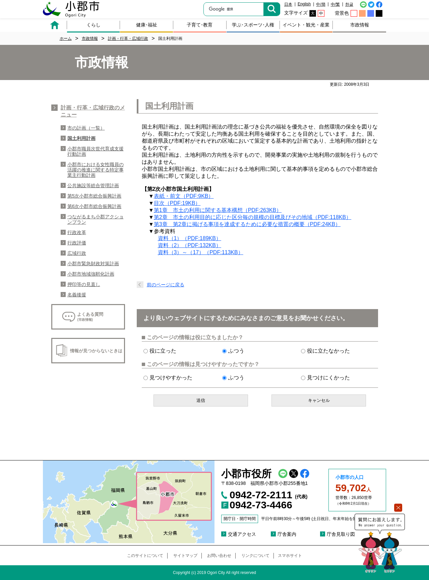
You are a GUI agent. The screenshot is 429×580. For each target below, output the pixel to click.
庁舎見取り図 (341, 534)
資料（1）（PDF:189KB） (189, 238)
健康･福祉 (146, 24)
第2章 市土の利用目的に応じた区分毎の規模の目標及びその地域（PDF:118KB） (252, 217)
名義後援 (76, 294)
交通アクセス (242, 534)
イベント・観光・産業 (306, 24)
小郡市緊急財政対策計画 (93, 263)
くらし (93, 24)
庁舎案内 (287, 534)
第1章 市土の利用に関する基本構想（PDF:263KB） (218, 210)
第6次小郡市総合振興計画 (94, 206)
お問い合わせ (219, 555)
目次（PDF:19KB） (177, 203)
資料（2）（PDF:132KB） (189, 245)
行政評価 (76, 242)
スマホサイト (290, 555)
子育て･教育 (199, 24)
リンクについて (255, 555)
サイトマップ (185, 555)
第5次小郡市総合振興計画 (94, 196)
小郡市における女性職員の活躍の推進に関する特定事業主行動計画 (95, 170)
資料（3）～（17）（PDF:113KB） (200, 252)
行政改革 (76, 232)
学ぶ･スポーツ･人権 (253, 24)
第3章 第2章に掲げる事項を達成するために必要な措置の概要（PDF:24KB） (247, 224)
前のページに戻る (165, 284)
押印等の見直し (83, 284)
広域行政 (76, 253)
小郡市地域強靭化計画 (90, 274)
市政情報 (359, 24)
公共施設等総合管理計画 (93, 185)
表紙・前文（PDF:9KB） (184, 196)
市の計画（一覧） (86, 128)
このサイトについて (145, 555)
